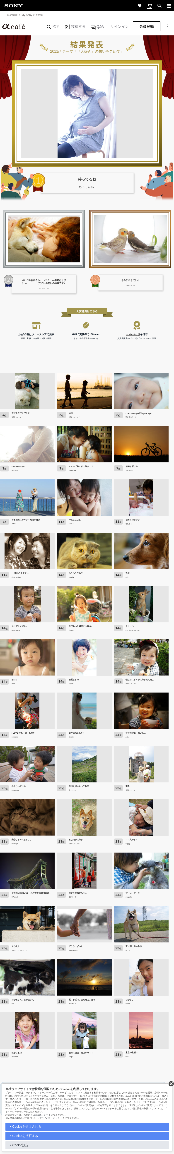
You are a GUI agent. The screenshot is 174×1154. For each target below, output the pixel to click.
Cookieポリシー (40, 1115)
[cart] (150, 5)
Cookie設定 (20, 1145)
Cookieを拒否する (25, 1136)
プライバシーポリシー (50, 1118)
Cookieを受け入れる (26, 1126)
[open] (159, 5)
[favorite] (140, 5)
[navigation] (169, 5)
